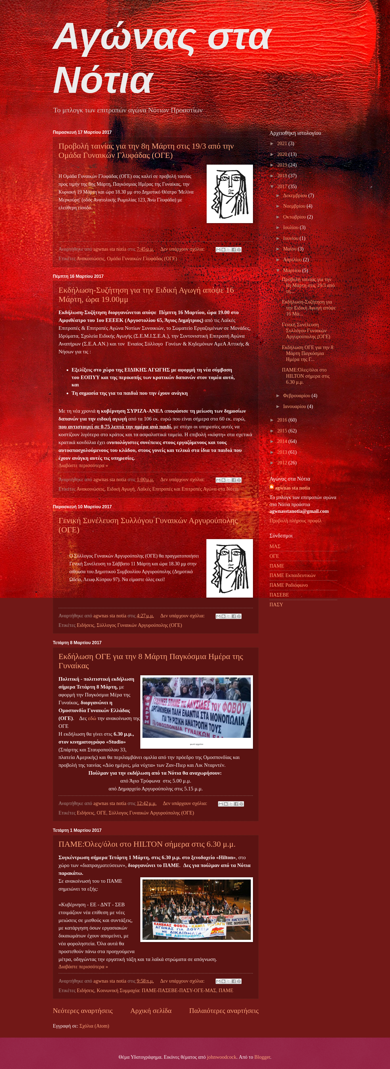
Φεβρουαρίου (297, 395)
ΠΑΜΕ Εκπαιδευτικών (292, 575)
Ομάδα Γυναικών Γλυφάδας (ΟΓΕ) (142, 258)
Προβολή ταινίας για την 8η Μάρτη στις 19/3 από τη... (308, 285)
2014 (282, 441)
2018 (282, 175)
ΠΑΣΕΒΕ (279, 595)
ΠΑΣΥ (276, 604)
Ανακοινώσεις (91, 258)
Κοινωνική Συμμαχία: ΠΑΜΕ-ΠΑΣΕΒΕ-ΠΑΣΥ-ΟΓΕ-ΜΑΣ (156, 990)
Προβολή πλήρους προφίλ (295, 520)
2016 (282, 420)
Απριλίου (293, 259)
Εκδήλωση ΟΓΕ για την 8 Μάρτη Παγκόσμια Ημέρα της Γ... (307, 353)
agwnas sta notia (292, 488)
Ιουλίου (291, 227)
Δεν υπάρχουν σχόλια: (183, 249)
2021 (282, 143)
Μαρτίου (292, 270)
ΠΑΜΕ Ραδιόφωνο (288, 585)
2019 (282, 165)
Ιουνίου (291, 238)
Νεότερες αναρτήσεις (83, 1011)
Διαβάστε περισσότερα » (83, 465)
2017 (282, 186)
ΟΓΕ (101, 813)
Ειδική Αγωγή (121, 489)
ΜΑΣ (274, 546)
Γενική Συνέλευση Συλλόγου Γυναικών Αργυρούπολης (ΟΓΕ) (306, 330)
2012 (282, 462)
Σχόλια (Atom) (94, 1026)
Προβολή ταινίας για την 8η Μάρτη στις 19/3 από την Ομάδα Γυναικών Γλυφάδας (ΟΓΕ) (146, 150)
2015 (282, 431)
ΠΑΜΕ (226, 990)
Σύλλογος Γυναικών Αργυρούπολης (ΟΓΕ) (139, 625)
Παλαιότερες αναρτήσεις (224, 1011)
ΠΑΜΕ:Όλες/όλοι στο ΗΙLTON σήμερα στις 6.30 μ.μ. (147, 843)
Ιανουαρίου (295, 406)
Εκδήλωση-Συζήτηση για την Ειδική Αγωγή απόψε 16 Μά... (309, 308)
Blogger (262, 1057)
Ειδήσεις (85, 625)
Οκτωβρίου (295, 217)
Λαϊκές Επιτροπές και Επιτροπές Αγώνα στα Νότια (187, 489)
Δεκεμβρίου (295, 195)
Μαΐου (290, 249)
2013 (282, 452)
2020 (282, 154)
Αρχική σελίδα (150, 1011)
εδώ (93, 718)
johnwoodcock (221, 1057)
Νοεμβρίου (295, 206)
